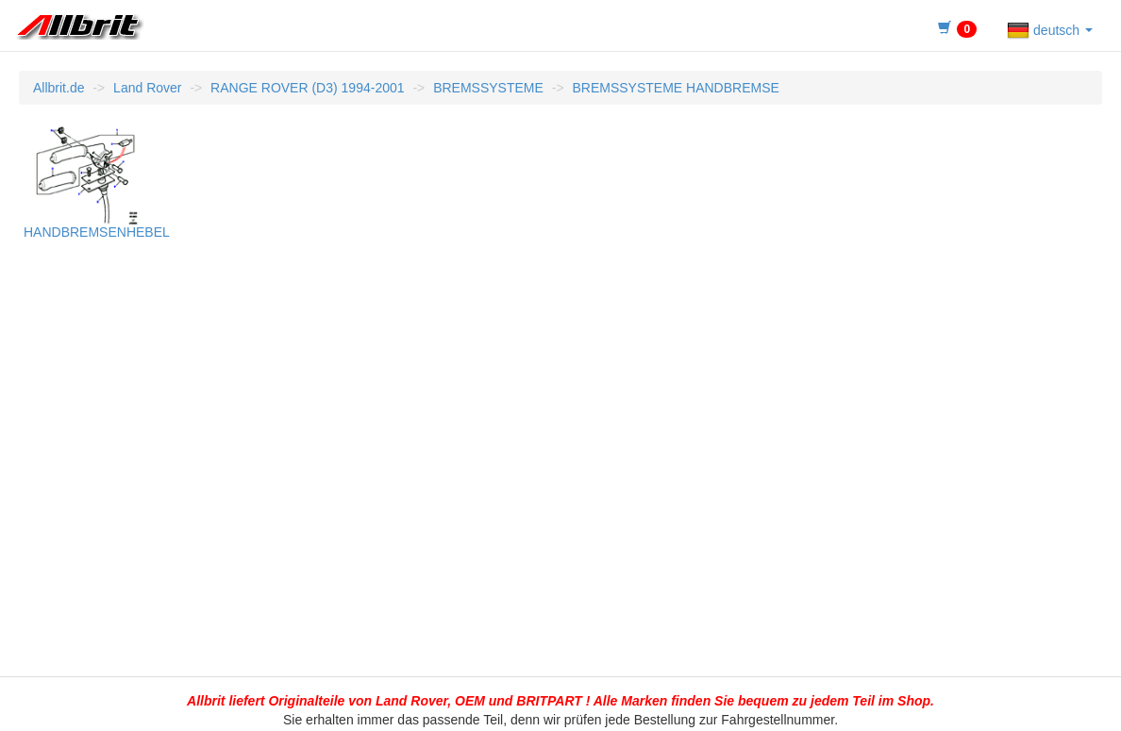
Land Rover (147, 87)
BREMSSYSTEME (488, 87)
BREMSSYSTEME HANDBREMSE (675, 87)
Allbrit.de (58, 87)
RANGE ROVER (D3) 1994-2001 (307, 87)
